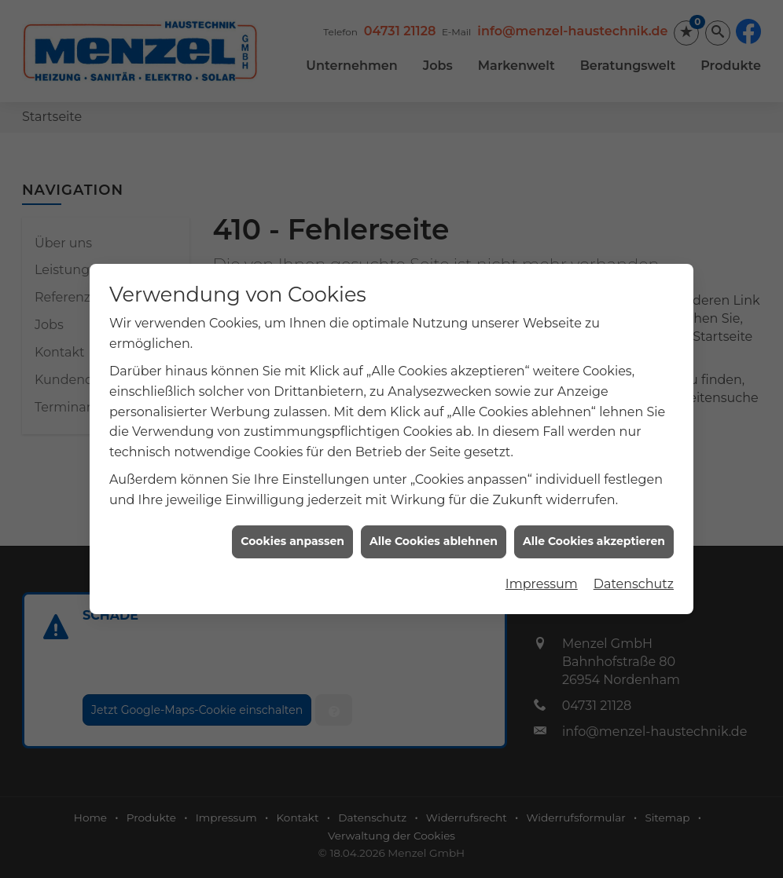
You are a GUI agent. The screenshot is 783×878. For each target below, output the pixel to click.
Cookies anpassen (292, 536)
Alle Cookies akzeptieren (594, 536)
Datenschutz (634, 577)
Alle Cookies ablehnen (433, 536)
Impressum (541, 577)
